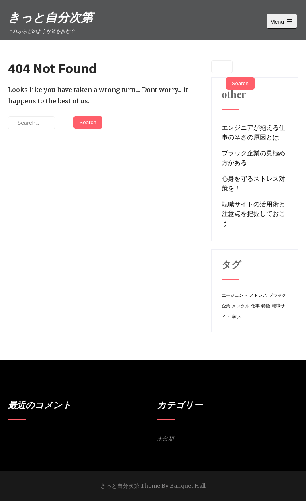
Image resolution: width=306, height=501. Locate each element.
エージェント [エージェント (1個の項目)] (235, 295)
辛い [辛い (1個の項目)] (236, 316)
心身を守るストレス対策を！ (253, 183)
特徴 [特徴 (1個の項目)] (265, 306)
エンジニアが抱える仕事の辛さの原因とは (253, 132)
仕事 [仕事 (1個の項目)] (255, 306)
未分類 (165, 438)
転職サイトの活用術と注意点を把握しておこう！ (253, 213)
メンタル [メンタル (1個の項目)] (240, 306)
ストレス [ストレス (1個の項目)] (258, 295)
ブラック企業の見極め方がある (253, 157)
